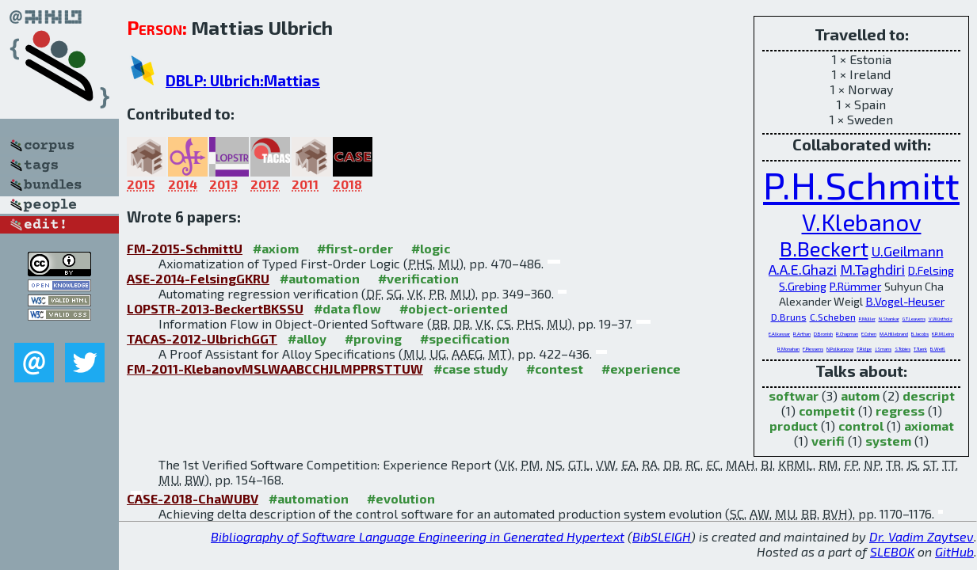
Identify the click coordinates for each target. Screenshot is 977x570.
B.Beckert (824, 248)
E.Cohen (868, 333)
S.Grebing (802, 286)
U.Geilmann (908, 251)
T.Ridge (864, 349)
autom (860, 395)
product (793, 425)
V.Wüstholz (940, 318)
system (888, 440)
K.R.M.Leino (943, 333)
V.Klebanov (862, 221)
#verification (418, 278)
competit (827, 410)
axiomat (929, 425)
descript (929, 395)
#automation (320, 278)
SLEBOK (892, 551)
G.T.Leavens (914, 318)
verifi (828, 440)
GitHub (954, 551)
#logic (430, 248)
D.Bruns (789, 316)
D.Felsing (931, 270)
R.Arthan (802, 333)
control (860, 425)
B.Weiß (937, 349)
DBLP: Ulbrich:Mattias (243, 80)
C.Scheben (833, 316)
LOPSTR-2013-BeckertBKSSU (215, 308)
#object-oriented (453, 308)
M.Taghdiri (872, 269)
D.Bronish (823, 333)
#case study (470, 368)
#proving (373, 338)
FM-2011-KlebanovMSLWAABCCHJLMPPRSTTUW (275, 368)
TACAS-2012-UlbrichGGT (202, 338)
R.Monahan (788, 349)
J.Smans (883, 349)
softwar (794, 395)
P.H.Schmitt (861, 184)
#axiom (276, 248)
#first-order (355, 248)
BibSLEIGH (661, 536)
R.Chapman (847, 333)
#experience (641, 368)
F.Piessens (813, 349)
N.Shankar (889, 318)
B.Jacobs (920, 333)
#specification (464, 338)
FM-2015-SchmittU (184, 248)
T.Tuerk (920, 349)
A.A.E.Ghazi (803, 269)
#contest (554, 368)
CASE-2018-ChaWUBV (192, 498)
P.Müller (867, 318)
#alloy (307, 338)
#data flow (347, 308)
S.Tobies (902, 349)
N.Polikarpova (839, 349)
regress (900, 410)
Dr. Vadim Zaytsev (921, 536)
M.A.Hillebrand (894, 333)
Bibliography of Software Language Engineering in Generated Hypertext (417, 536)
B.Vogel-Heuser (905, 301)
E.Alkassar (779, 333)
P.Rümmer (855, 286)
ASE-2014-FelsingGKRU (198, 278)
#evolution (401, 498)
